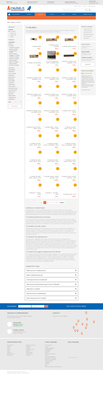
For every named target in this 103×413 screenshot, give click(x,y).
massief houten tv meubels (13, 54)
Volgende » (62, 234)
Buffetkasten (11, 82)
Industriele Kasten (13, 93)
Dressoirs (11, 47)
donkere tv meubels (13, 65)
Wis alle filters (14, 109)
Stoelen (53, 17)
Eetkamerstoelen (30, 381)
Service (46, 386)
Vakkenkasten (12, 87)
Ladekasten (11, 85)
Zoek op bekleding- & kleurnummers (53, 398)
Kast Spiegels (12, 83)
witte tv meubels (13, 63)
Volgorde (11, 32)
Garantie (47, 383)
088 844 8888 (85, 54)
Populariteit (12, 34)
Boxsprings (9, 386)
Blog (46, 396)
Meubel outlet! (87, 17)
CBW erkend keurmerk (50, 385)
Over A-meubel (77, 6)
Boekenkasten (12, 80)
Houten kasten (12, 89)
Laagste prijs (12, 36)
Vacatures (47, 395)
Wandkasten (11, 78)
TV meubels (11, 48)
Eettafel (28, 382)
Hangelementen (12, 100)
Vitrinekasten (12, 70)
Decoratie (28, 386)
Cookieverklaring (49, 392)
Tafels (64, 17)
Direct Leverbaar (12, 76)
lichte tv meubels (13, 66)
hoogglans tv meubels (14, 58)
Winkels (84, 6)
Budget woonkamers (31, 376)
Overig (74, 17)
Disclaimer (19, 404)
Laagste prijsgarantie (50, 379)
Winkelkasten (12, 74)
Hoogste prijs (12, 38)
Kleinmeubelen (12, 98)
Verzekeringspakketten (50, 388)
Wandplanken (12, 102)
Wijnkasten (11, 96)
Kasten (42, 17)
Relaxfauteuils (29, 383)
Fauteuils (9, 383)
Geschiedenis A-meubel (50, 389)
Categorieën (12, 45)
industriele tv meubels (14, 50)
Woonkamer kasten (13, 91)
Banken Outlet (29, 385)
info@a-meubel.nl (87, 60)
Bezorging (47, 382)
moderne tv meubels (14, 60)
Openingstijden (48, 381)
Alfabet (11, 39)
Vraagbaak (47, 394)
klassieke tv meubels (14, 68)
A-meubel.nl (23, 403)
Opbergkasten (12, 72)
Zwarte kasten (12, 95)
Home (8, 25)
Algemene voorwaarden (50, 391)
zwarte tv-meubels (13, 52)
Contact (88, 67)
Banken (31, 17)
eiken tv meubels (13, 56)
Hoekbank (28, 378)
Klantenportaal (91, 6)
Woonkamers (18, 17)
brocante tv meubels (14, 61)
